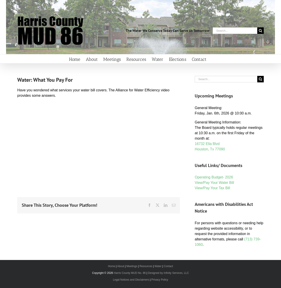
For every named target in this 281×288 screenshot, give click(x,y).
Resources (145, 266)
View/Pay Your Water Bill (214, 183)
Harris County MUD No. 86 (130, 273)
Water (158, 266)
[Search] (260, 30)
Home (111, 266)
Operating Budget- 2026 (214, 177)
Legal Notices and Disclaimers (131, 279)
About (120, 266)
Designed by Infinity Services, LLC (168, 273)
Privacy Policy (159, 279)
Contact (168, 266)
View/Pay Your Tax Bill (212, 188)
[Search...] (235, 30)
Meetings (131, 266)
